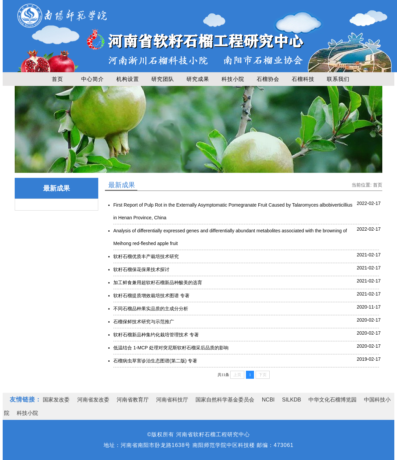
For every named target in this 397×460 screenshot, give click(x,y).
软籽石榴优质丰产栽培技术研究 (146, 256)
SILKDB (291, 399)
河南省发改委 (93, 399)
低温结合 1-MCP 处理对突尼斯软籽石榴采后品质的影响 (171, 347)
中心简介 (92, 79)
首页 (57, 79)
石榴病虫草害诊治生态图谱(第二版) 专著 (155, 360)
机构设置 (127, 79)
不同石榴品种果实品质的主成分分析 (150, 308)
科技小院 (233, 79)
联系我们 (338, 79)
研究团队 (162, 79)
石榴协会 (268, 79)
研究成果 (197, 79)
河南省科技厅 (172, 399)
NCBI (268, 399)
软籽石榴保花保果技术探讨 (141, 269)
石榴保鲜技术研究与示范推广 (143, 321)
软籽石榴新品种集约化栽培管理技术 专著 (156, 334)
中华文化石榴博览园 (332, 399)
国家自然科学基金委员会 (224, 399)
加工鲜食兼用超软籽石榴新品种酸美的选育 (157, 282)
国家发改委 (56, 399)
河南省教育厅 (133, 399)
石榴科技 (303, 79)
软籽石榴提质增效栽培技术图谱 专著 (151, 295)
